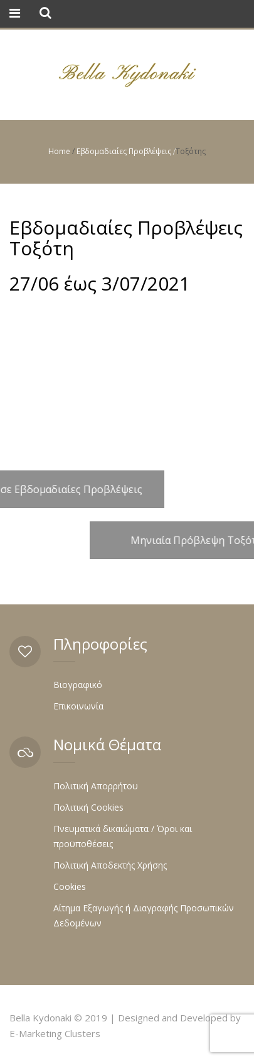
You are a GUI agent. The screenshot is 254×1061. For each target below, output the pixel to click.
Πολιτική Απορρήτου (95, 786)
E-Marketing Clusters (54, 1033)
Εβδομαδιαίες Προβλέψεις (124, 151)
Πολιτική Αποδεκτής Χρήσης (110, 865)
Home (59, 151)
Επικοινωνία (78, 706)
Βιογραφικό (77, 685)
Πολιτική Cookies (88, 807)
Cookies (69, 886)
